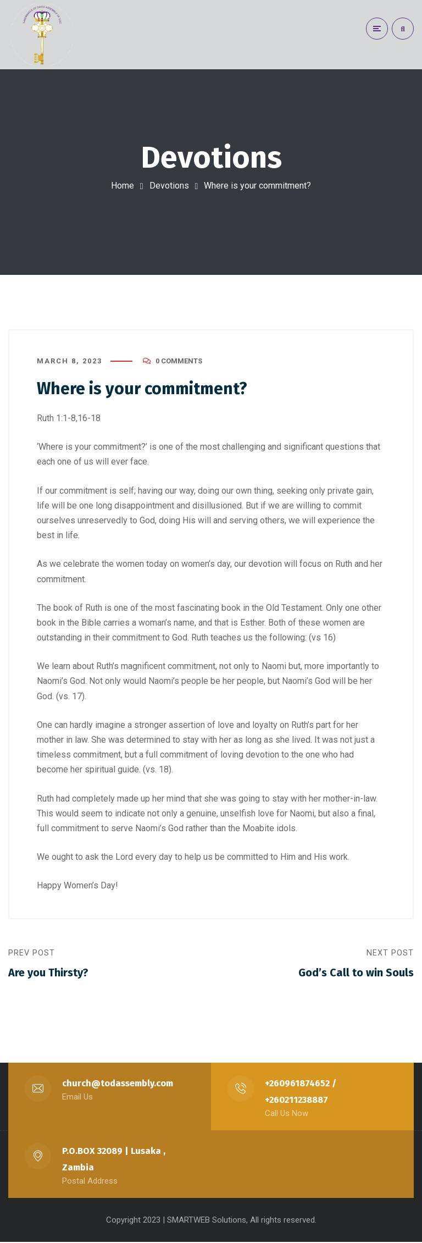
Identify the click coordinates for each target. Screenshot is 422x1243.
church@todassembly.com (118, 1084)
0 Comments (179, 361)
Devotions (169, 185)
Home (122, 185)
